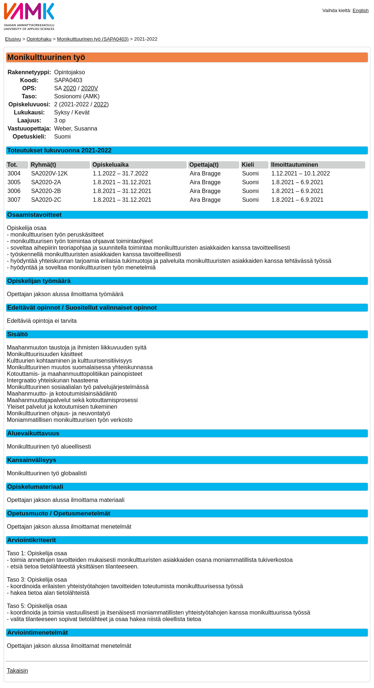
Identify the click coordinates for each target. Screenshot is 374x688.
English (361, 10)
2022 (100, 104)
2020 (69, 88)
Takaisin (17, 671)
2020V (89, 88)
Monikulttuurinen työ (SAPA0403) (93, 39)
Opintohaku (39, 39)
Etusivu (13, 39)
